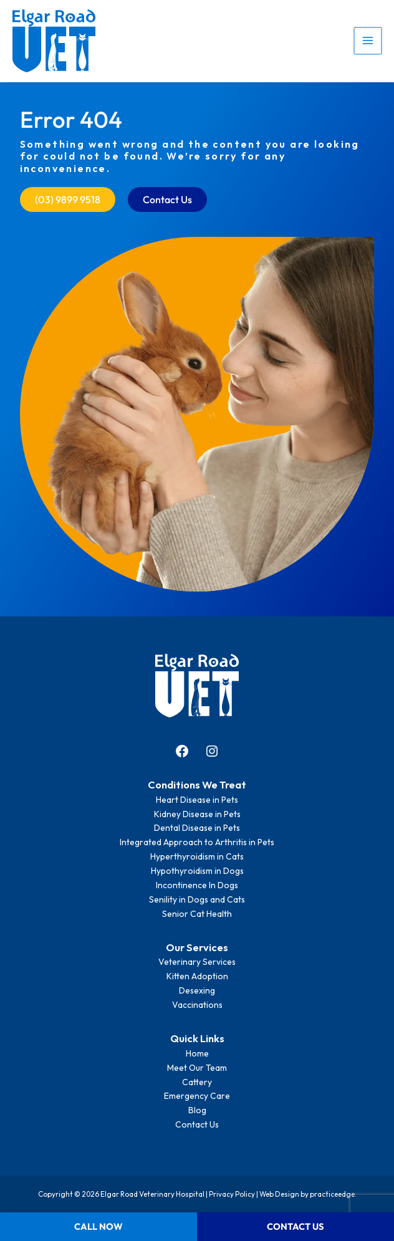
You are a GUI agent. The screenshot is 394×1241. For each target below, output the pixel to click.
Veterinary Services (197, 961)
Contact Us (197, 1124)
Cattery (197, 1082)
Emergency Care (197, 1095)
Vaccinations (197, 1004)
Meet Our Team (197, 1067)
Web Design (279, 1194)
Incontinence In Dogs (197, 885)
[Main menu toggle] (368, 41)
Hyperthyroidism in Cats (197, 856)
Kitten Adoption (197, 976)
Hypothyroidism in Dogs (197, 870)
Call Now (98, 1226)
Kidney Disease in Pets (197, 814)
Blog (197, 1110)
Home (197, 1053)
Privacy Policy (232, 1194)
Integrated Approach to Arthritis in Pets (197, 842)
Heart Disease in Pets (197, 799)
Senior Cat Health (197, 913)
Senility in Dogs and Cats (197, 899)
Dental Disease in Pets (197, 827)
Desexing (197, 990)
